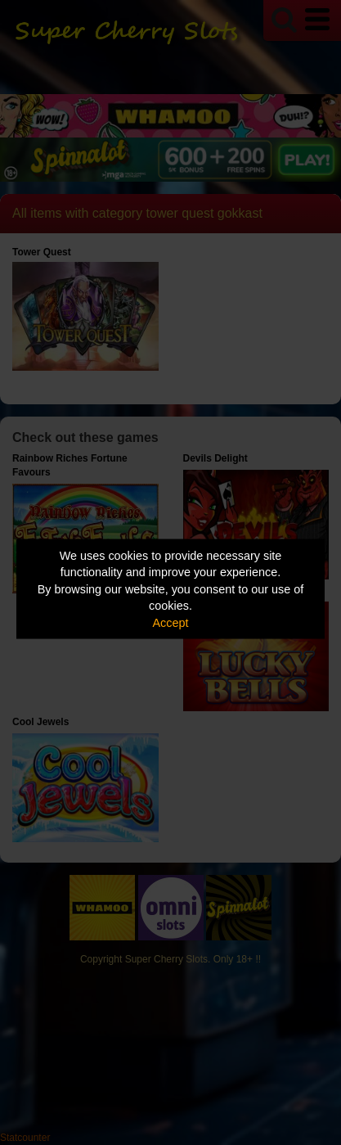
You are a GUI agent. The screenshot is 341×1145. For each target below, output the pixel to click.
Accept (171, 622)
